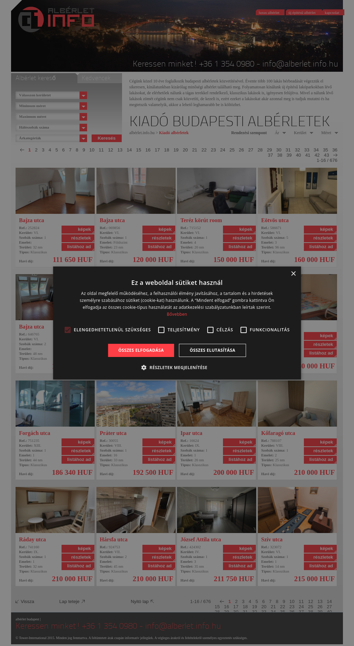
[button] (177, 367)
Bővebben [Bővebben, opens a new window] (177, 314)
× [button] (293, 274)
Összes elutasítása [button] (212, 350)
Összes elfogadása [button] (141, 350)
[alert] (177, 323)
